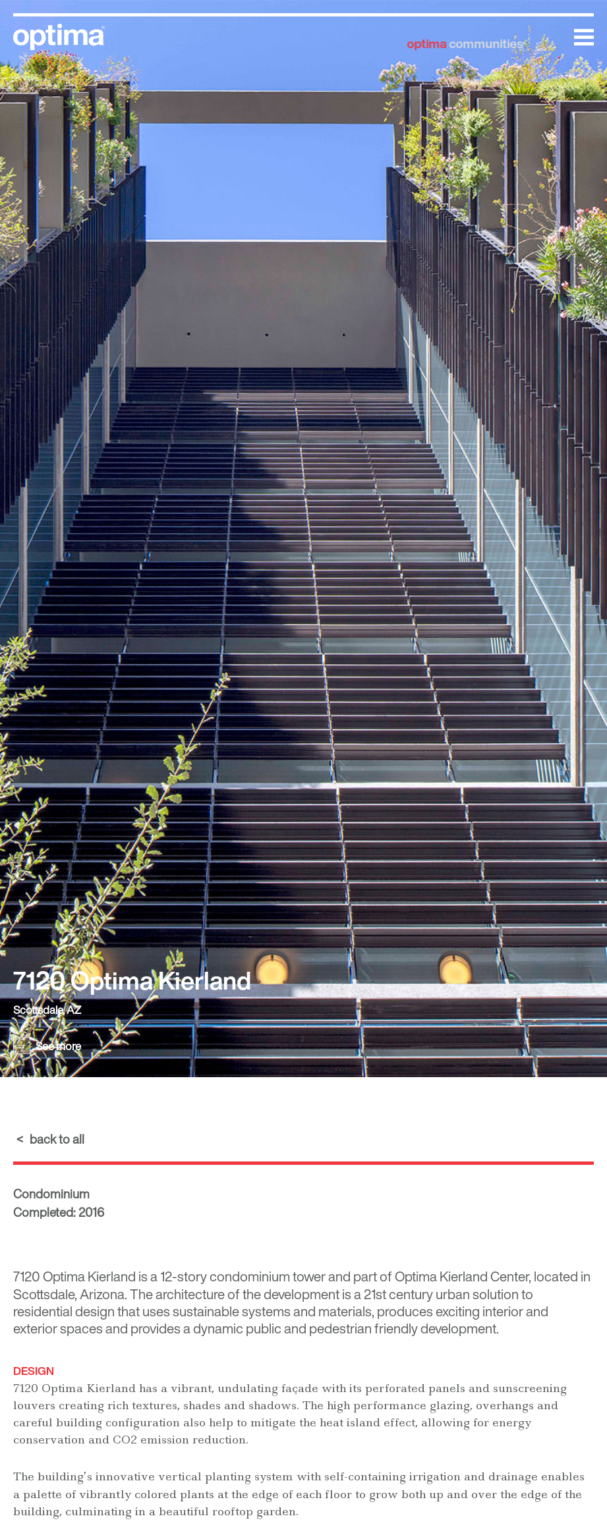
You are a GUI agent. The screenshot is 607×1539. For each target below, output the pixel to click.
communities (468, 36)
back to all (57, 1139)
